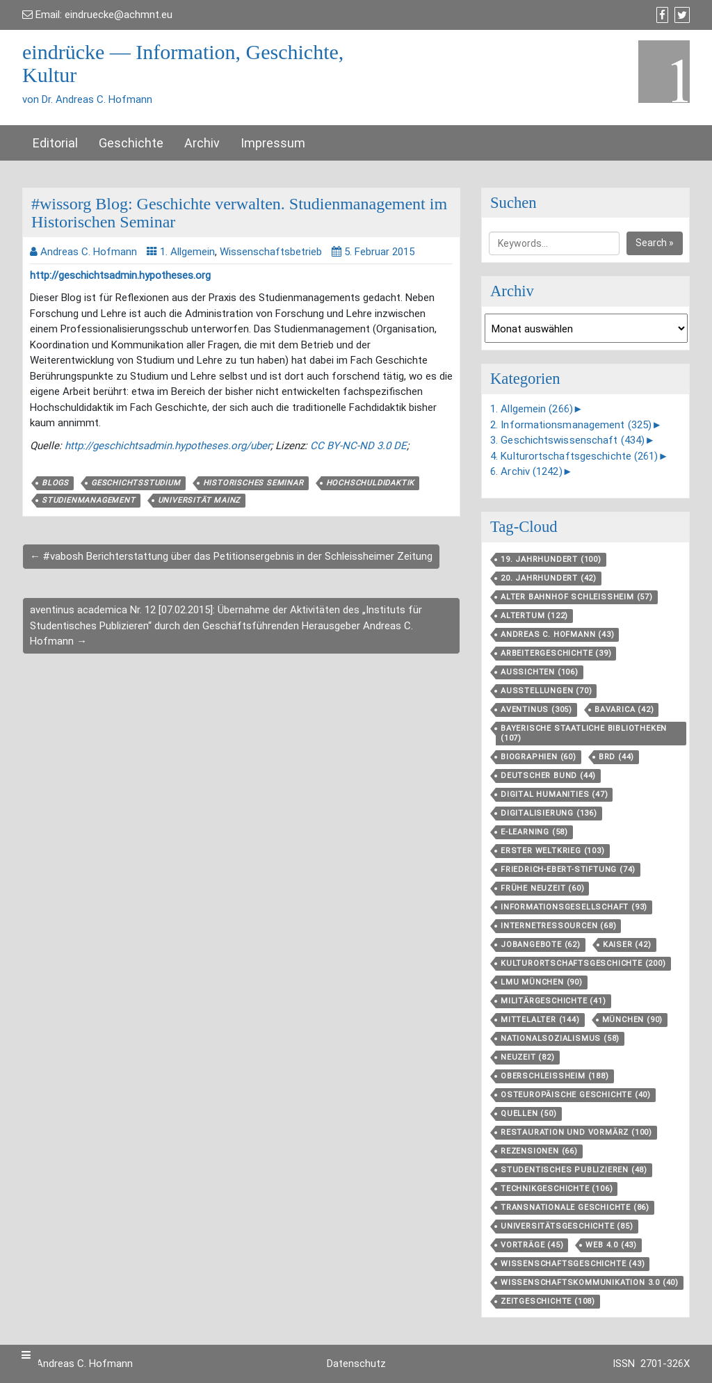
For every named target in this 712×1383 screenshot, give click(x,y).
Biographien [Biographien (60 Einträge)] (538, 756)
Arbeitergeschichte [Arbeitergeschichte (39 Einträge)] (556, 653)
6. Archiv (526, 471)
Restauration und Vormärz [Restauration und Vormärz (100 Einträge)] (576, 1132)
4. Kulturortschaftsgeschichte (574, 456)
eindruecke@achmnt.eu (118, 14)
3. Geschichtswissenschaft (567, 440)
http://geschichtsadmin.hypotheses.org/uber (167, 445)
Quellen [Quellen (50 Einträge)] (529, 1113)
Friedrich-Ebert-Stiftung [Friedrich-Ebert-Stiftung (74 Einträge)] (568, 869)
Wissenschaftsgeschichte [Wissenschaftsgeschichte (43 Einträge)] (573, 1263)
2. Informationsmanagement (571, 425)
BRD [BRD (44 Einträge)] (616, 756)
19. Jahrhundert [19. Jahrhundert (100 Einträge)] (551, 559)
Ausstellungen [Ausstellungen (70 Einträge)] (546, 690)
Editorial (55, 143)
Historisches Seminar (253, 482)
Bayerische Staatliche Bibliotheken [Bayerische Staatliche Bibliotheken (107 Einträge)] (584, 733)
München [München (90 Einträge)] (632, 1019)
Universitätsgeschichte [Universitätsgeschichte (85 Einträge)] (567, 1226)
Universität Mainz (199, 500)
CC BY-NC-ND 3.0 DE (358, 445)
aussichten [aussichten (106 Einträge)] (539, 672)
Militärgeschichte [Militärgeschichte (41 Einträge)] (553, 1000)
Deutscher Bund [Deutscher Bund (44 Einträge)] (548, 775)
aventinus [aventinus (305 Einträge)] (536, 709)
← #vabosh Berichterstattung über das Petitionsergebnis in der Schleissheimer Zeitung (231, 556)
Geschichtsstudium (136, 482)
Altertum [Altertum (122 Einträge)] (534, 615)
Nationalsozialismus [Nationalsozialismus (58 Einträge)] (560, 1038)
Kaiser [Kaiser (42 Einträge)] (627, 944)
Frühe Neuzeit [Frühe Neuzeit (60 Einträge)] (542, 888)
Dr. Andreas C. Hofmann (77, 1363)
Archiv (202, 143)
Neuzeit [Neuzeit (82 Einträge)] (528, 1057)
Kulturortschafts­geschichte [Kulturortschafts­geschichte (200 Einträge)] (583, 963)
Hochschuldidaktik (370, 482)
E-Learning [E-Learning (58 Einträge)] (534, 831)
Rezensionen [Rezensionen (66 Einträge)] (539, 1151)
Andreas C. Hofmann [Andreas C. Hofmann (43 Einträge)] (557, 634)
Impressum (273, 143)
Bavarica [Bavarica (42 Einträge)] (624, 709)
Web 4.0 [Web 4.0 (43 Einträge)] (611, 1244)
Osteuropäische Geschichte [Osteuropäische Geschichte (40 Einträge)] (576, 1094)
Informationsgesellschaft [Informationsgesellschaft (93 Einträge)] (574, 907)
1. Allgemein (187, 251)
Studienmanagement (89, 500)
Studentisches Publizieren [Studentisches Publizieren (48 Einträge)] (574, 1169)
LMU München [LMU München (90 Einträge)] (542, 982)
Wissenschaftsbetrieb (271, 251)
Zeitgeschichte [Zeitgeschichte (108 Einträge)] (548, 1301)
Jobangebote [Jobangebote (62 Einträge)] (541, 944)
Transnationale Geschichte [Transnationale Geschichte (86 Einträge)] (575, 1207)
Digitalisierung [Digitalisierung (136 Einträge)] (549, 813)
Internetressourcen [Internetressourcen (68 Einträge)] (558, 925)
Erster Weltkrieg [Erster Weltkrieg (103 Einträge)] (553, 850)
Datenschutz (356, 1363)
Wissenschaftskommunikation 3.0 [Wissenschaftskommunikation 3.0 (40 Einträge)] (590, 1282)
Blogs (55, 482)
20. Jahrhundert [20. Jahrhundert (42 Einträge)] (549, 578)
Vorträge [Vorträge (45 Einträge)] (532, 1244)
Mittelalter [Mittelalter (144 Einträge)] (540, 1019)
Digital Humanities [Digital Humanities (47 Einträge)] (554, 794)
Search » (655, 242)
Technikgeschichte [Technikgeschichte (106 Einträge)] (557, 1188)
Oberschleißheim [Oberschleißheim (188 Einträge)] (555, 1076)
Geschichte (131, 143)
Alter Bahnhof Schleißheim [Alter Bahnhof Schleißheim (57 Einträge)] (577, 596)
